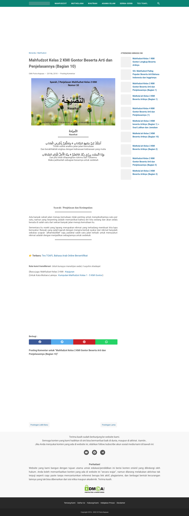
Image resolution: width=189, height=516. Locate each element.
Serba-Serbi (126, 3)
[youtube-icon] (86, 452)
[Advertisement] (94, 29)
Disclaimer (121, 503)
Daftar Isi (81, 503)
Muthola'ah (77, 3)
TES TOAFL (142, 3)
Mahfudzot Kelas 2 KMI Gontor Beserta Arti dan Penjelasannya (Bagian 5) (145, 161)
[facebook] (40, 342)
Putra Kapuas (103, 512)
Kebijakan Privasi (108, 503)
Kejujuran (69, 271)
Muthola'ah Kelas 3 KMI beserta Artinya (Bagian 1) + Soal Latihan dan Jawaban (146, 124)
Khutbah (92, 3)
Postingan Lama (109, 425)
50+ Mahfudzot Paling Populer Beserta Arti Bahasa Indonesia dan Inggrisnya (146, 74)
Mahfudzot (61, 3)
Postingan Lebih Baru (39, 425)
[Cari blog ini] (158, 3)
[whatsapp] (106, 342)
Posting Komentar (67, 74)
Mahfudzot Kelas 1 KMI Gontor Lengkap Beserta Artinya (144, 61)
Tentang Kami (69, 503)
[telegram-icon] (102, 452)
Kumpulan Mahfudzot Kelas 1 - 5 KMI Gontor (80, 275)
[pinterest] (84, 342)
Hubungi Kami (93, 503)
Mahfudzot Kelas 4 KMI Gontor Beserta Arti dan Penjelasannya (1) (144, 111)
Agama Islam (108, 3)
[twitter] (62, 342)
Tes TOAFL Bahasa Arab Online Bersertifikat (65, 255)
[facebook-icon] (94, 452)
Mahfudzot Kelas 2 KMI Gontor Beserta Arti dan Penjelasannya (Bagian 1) (145, 86)
